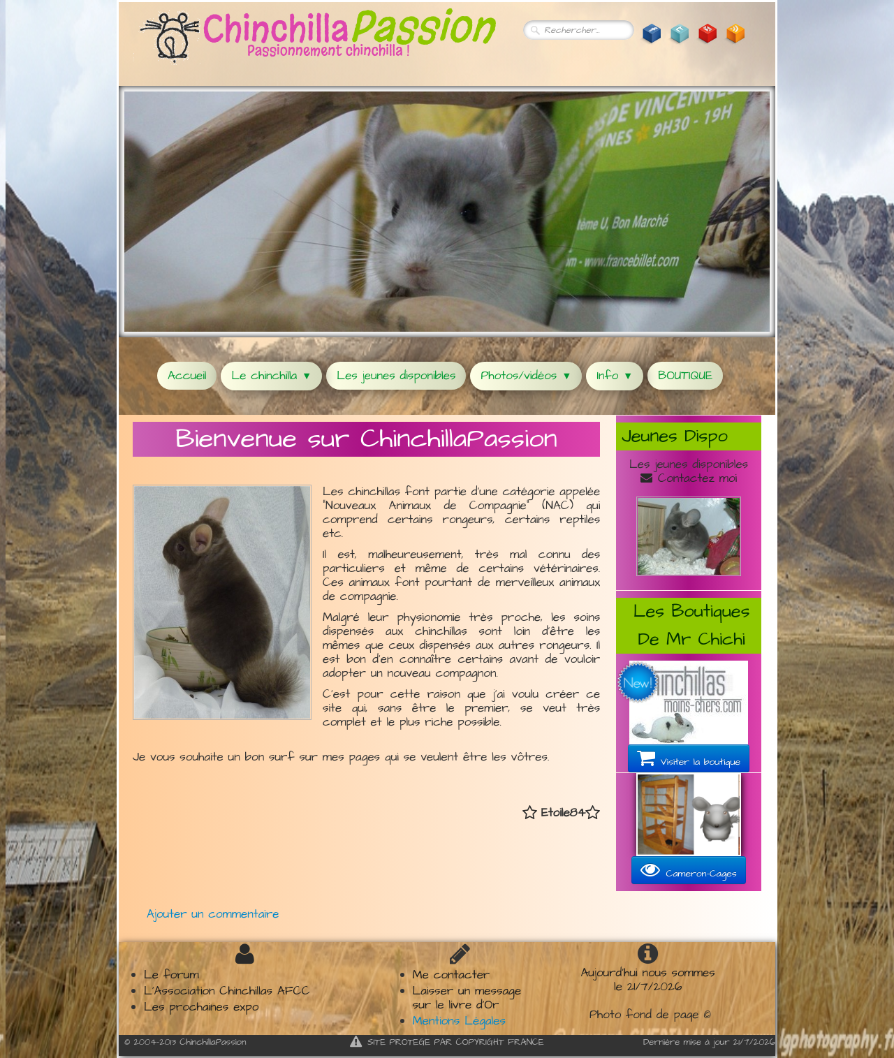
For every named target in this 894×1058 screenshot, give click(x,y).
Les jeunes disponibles (396, 375)
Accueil (187, 375)
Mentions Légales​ (459, 1021)
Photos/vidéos (526, 375)
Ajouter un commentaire (213, 914)
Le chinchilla (271, 375)
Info (614, 375)
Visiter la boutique (688, 758)
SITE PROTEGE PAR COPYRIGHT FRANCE (447, 1042)
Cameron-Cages (688, 870)
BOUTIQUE (685, 375)
